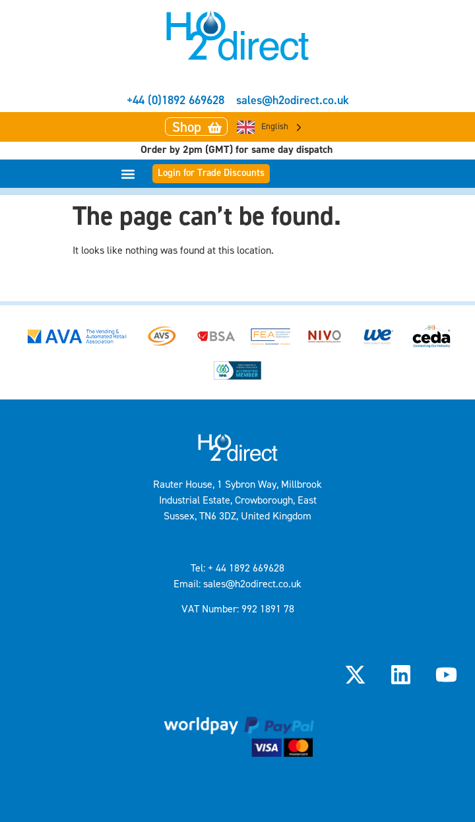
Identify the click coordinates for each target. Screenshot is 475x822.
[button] (128, 174)
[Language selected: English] (269, 127)
